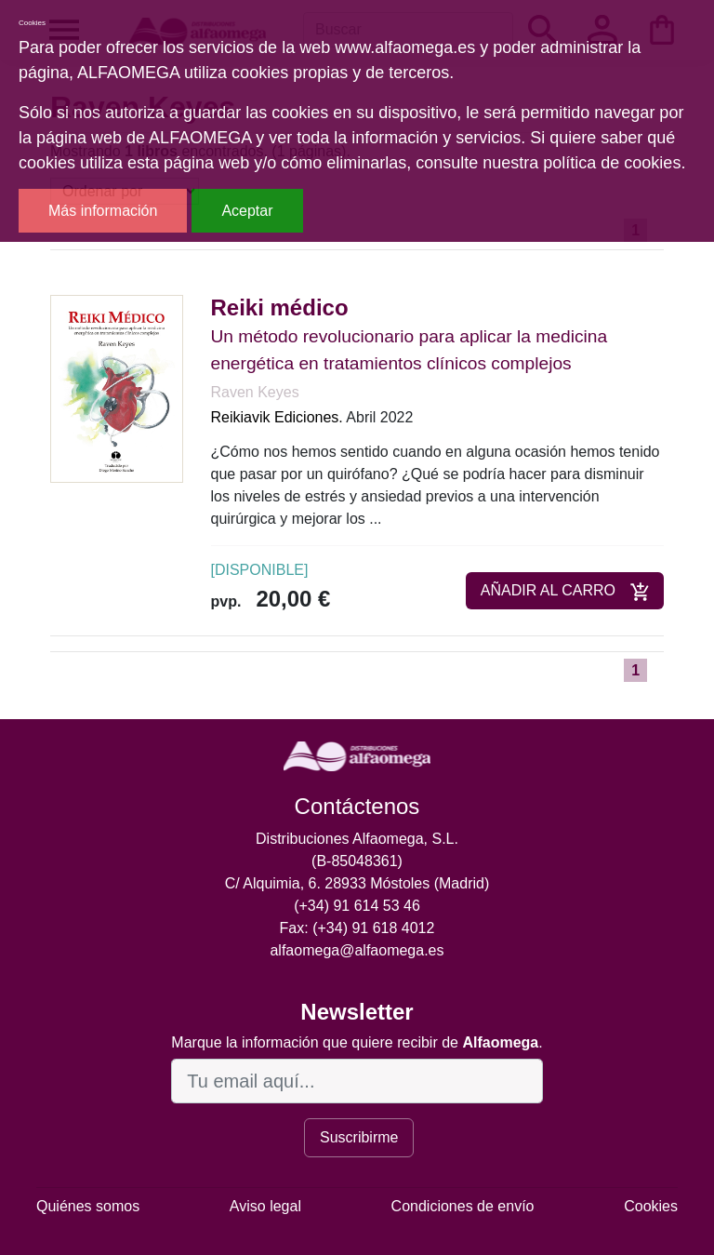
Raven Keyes (255, 392)
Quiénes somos (87, 1206)
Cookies (651, 1206)
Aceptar (246, 211)
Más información (102, 211)
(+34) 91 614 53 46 (357, 906)
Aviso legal (265, 1206)
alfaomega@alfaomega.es (356, 950)
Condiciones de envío (463, 1206)
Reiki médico (280, 307)
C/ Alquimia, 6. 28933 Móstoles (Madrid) (357, 883)
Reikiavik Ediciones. (277, 417)
